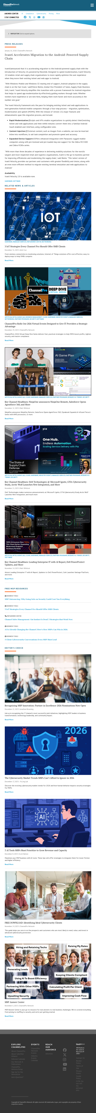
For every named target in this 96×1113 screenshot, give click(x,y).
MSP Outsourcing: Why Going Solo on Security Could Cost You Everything (37, 599)
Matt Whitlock (25, 408)
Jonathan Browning (26, 709)
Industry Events (62, 317)
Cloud (45, 317)
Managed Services (19, 242)
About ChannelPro (18, 1051)
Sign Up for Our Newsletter (17, 1073)
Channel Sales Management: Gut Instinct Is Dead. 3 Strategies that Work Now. (39, 619)
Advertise (49, 1054)
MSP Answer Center (34, 242)
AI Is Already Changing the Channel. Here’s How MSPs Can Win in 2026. (36, 629)
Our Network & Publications (17, 1063)
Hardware (8, 181)
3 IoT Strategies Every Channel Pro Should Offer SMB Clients (35, 246)
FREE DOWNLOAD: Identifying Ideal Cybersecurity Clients (33, 922)
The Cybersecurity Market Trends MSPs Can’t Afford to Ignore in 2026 (39, 778)
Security (33, 319)
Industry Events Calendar (34, 1058)
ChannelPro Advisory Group (17, 1068)
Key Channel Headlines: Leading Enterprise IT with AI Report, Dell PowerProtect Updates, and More (45, 563)
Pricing (51, 13)
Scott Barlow (23, 854)
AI (22, 13)
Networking (46, 242)
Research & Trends (75, 397)
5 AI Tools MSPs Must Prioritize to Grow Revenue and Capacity (36, 850)
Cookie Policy (78, 1077)
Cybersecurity (41, 13)
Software (16, 181)
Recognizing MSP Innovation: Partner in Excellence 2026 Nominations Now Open (45, 705)
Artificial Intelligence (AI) (15, 317)
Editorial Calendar (18, 1059)
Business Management (34, 317)
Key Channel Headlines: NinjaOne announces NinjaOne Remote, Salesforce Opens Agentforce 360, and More (45, 403)
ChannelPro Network (25, 51)
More (58, 13)
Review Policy (79, 1062)
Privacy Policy (78, 1072)
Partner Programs (22, 319)
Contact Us (80, 1058)
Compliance (30, 13)
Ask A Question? (17, 1077)
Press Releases (14, 44)
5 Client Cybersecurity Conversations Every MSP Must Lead (31, 639)
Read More (9, 260)
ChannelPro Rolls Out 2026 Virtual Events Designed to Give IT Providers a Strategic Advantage (46, 325)
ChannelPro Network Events (35, 1050)
